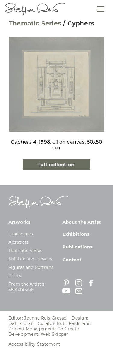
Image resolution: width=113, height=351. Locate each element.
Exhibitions (76, 234)
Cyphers (80, 23)
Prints (14, 275)
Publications (77, 247)
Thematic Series (35, 23)
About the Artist (81, 222)
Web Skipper (54, 334)
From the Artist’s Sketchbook (26, 286)
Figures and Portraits (30, 267)
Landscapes (20, 233)
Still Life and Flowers (30, 259)
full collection (56, 165)
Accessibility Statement (34, 344)
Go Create (68, 329)
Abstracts (18, 242)
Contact (72, 260)
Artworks (19, 222)
